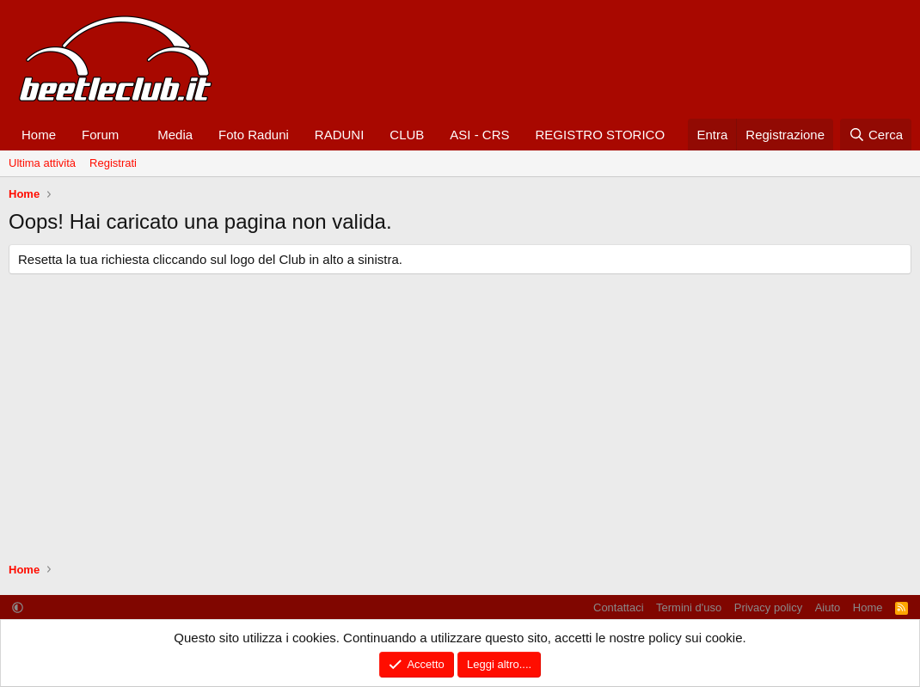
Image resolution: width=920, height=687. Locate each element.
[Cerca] (875, 134)
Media (175, 134)
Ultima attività (42, 162)
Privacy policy (768, 607)
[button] (132, 134)
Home (38, 134)
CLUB (406, 134)
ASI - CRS (479, 134)
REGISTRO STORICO (600, 134)
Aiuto (828, 607)
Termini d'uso (688, 607)
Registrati (113, 162)
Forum (100, 134)
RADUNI (340, 134)
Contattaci (618, 607)
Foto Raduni (253, 134)
